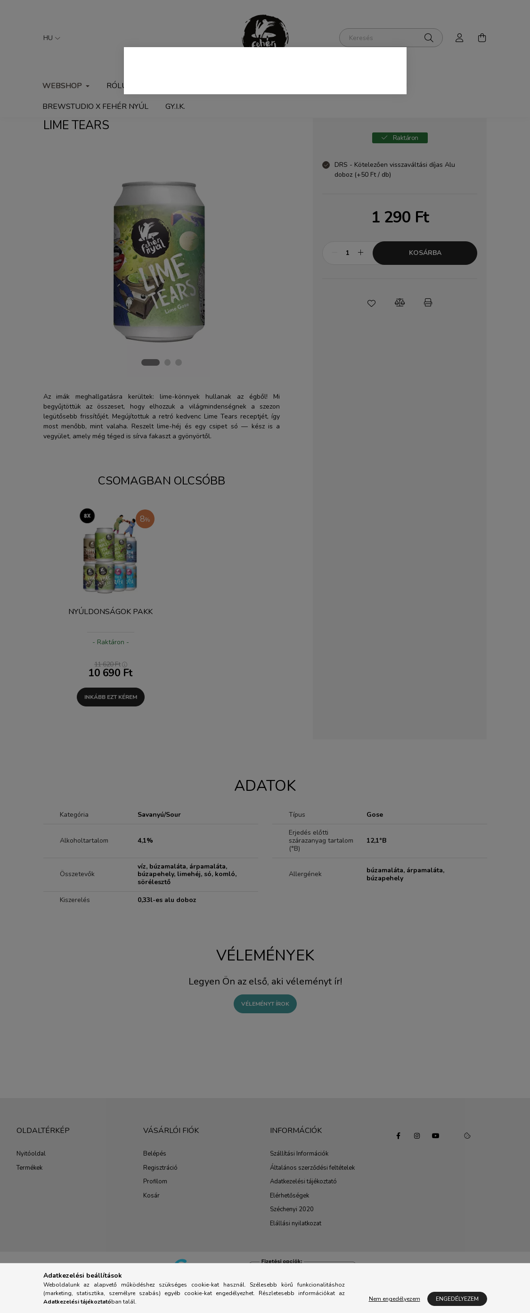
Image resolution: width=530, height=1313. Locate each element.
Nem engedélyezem (394, 1299)
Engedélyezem (457, 1299)
